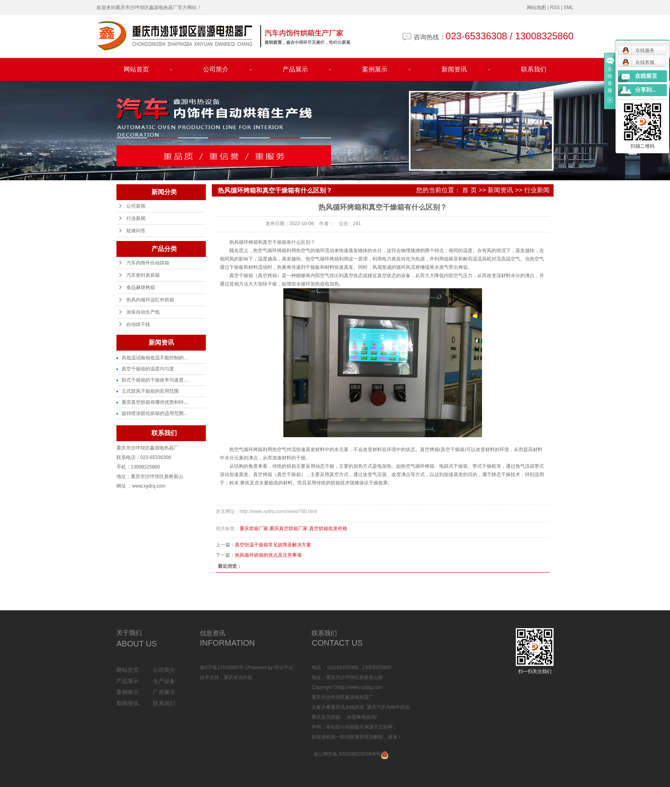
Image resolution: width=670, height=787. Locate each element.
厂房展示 (164, 692)
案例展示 (386, 69)
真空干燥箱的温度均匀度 (148, 369)
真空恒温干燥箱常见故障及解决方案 (273, 545)
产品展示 (307, 69)
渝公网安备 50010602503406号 (347, 754)
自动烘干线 (138, 324)
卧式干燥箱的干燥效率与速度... (155, 380)
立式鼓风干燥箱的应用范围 (150, 391)
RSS (555, 7)
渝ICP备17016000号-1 (224, 667)
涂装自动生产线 (143, 312)
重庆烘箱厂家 (254, 528)
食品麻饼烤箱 (140, 287)
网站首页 (148, 69)
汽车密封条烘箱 (143, 275)
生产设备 (164, 681)
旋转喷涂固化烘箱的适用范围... (155, 413)
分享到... (645, 90)
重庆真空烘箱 (326, 717)
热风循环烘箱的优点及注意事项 (268, 555)
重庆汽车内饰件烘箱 (388, 707)
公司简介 (227, 69)
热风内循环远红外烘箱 (150, 300)
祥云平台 (283, 667)
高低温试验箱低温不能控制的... (155, 358)
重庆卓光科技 (238, 677)
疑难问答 (135, 230)
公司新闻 (135, 206)
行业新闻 (135, 218)
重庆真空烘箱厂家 (288, 528)
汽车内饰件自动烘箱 (147, 263)
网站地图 (536, 7)
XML (568, 7)
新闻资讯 (466, 69)
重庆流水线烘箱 (347, 707)
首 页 (469, 190)
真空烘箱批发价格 (328, 528)
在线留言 (646, 76)
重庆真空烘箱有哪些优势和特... (155, 402)
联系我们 (533, 69)
